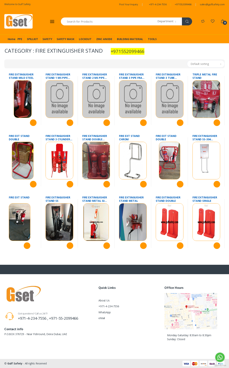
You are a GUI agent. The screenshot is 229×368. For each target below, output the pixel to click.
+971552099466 (183, 4)
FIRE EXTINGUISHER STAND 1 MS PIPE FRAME (58, 76)
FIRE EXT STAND (19, 197)
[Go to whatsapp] (220, 357)
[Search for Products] (109, 21)
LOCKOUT (85, 39)
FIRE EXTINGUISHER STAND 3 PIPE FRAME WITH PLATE (132, 76)
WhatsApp (104, 312)
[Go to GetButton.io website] (220, 364)
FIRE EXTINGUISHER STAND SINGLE (204, 199)
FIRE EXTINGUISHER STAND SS (58, 199)
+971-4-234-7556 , (33, 318)
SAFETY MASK (65, 39)
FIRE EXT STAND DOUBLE (19, 137)
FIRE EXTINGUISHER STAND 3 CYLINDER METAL (58, 137)
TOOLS (152, 39)
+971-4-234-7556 (158, 4)
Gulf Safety (14, 363)
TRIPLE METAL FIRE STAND (204, 76)
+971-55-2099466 (63, 318)
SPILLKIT (32, 39)
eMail (101, 318)
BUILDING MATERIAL (130, 39)
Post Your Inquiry (128, 4)
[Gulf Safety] (18, 21)
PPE (20, 39)
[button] (169, 21)
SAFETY (47, 39)
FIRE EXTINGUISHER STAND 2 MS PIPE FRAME (94, 76)
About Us (104, 300)
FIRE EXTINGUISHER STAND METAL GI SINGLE (94, 199)
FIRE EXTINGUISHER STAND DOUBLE (168, 199)
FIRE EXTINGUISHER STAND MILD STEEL (21, 76)
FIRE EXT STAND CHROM (129, 137)
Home (11, 39)
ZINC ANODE (104, 39)
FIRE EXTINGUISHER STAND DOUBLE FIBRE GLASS (94, 137)
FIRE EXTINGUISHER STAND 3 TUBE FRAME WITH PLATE (168, 76)
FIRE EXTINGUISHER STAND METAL (131, 199)
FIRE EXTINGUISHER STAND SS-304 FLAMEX (204, 137)
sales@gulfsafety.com (212, 4)
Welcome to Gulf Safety (17, 4)
